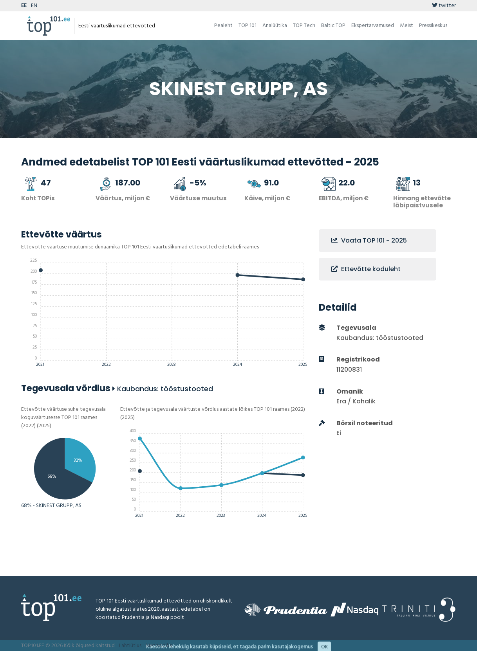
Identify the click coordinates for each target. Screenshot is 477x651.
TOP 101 (247, 25)
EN (34, 5)
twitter (444, 5)
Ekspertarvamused (372, 25)
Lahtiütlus (130, 645)
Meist (406, 25)
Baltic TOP (333, 25)
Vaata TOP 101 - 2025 (369, 240)
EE (24, 5)
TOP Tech (304, 25)
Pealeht (223, 25)
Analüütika (274, 25)
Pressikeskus (433, 25)
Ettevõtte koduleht (366, 268)
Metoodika (158, 645)
